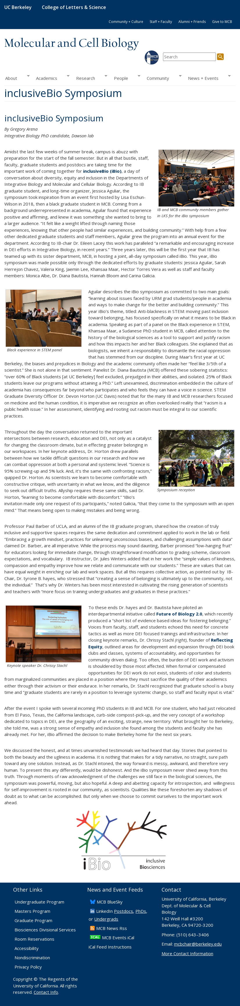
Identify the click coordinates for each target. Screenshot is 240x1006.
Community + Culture (126, 21)
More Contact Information (187, 953)
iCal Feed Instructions (110, 947)
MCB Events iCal (118, 937)
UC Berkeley (18, 7)
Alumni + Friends (192, 21)
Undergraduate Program (39, 902)
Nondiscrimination (32, 957)
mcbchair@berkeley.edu (198, 944)
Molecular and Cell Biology (71, 44)
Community (162, 77)
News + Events (208, 77)
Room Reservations (34, 939)
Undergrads (106, 919)
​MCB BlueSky (110, 902)
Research (90, 77)
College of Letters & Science (74, 7)
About (17, 77)
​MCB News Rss (111, 928)
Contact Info (46, 992)
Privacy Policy (28, 967)
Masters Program (32, 911)
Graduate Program (33, 920)
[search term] (189, 57)
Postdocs (123, 911)
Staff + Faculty (161, 21)
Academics (51, 77)
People (125, 77)
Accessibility (27, 948)
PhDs (140, 911)
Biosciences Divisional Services (45, 930)
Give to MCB (222, 21)
